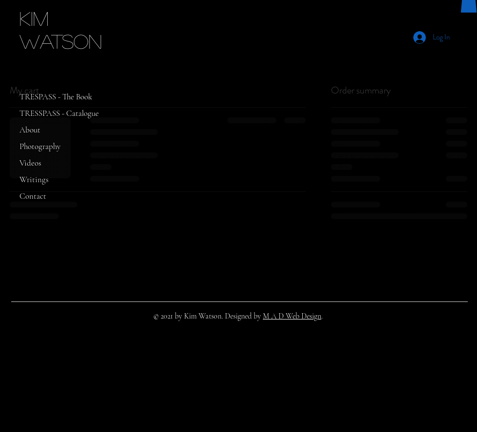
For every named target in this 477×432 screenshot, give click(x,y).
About (29, 130)
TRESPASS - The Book (55, 97)
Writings (34, 179)
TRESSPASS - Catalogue (59, 113)
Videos (30, 163)
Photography (39, 146)
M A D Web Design (292, 316)
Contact (32, 196)
